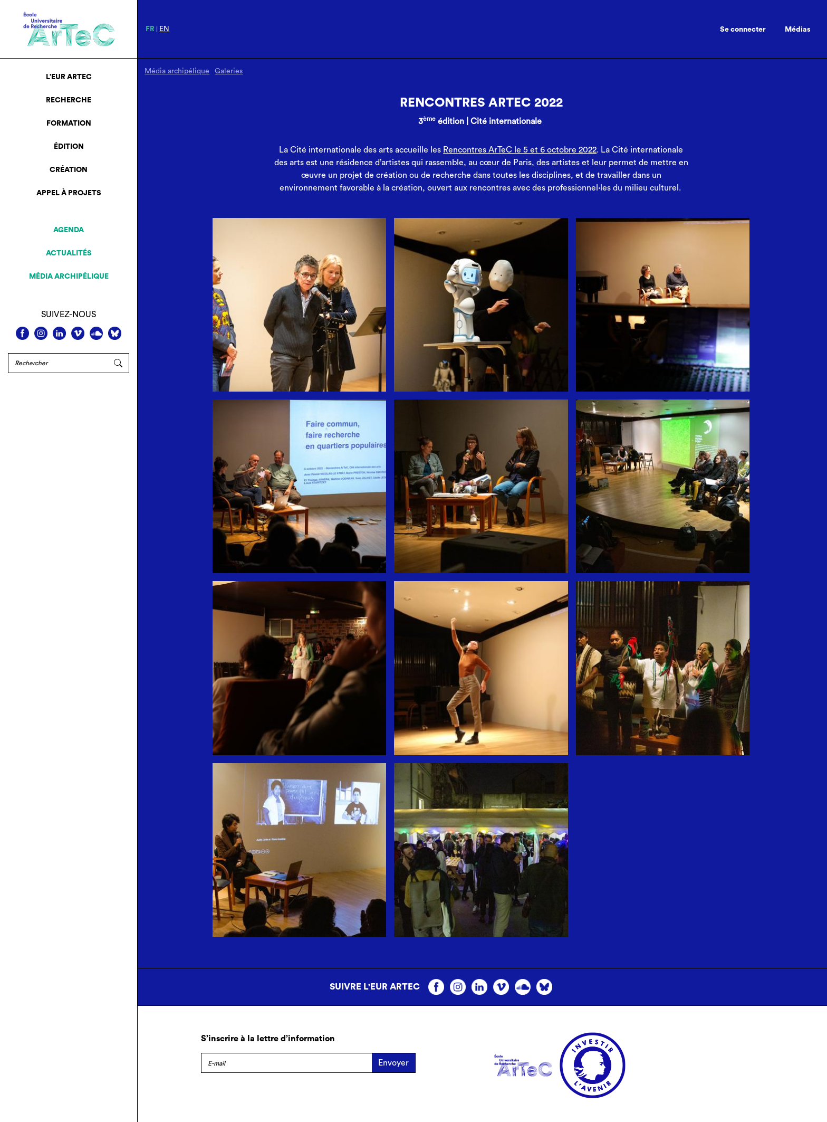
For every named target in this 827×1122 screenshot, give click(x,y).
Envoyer (393, 1063)
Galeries (229, 71)
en (164, 29)
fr (150, 29)
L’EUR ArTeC (69, 77)
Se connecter (743, 29)
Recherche (68, 100)
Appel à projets (68, 193)
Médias (798, 29)
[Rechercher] (58, 363)
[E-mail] (286, 1063)
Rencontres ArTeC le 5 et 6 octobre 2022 (520, 150)
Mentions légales (233, 1087)
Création (69, 170)
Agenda (68, 230)
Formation (68, 123)
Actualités (69, 253)
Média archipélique (69, 276)
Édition (69, 146)
